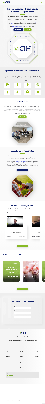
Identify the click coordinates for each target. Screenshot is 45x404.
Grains (21, 362)
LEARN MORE (28, 29)
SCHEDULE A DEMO (18, 29)
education (12, 23)
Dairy (21, 354)
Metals (21, 356)
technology (34, 22)
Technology (37, 356)
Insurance (36, 351)
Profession (16, 315)
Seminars (7, 354)
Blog (7, 359)
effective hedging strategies (17, 26)
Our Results (8, 356)
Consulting (37, 348)
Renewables (22, 365)
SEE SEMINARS (22, 116)
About (7, 351)
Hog (21, 348)
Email (15, 310)
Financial (21, 367)
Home (7, 348)
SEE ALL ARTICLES (22, 288)
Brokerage (36, 354)
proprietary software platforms (21, 161)
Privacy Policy (40, 400)
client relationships (22, 155)
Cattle (21, 351)
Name (15, 306)
